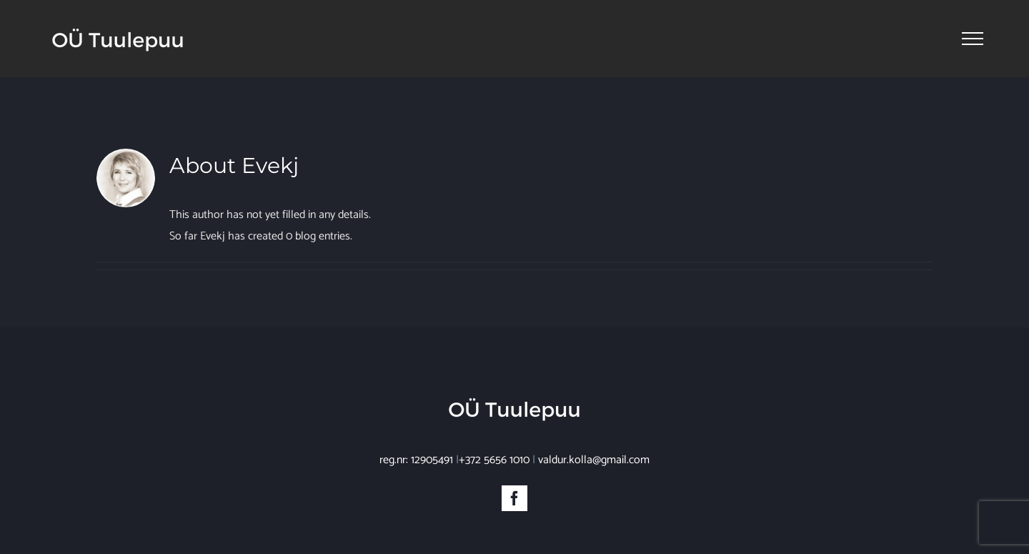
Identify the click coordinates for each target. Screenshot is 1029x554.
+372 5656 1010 (494, 460)
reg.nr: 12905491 (416, 460)
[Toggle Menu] (972, 38)
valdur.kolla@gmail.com (594, 460)
